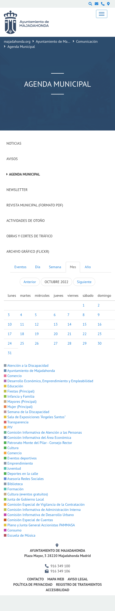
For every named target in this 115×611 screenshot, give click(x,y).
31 (10, 353)
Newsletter (16, 189)
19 (37, 333)
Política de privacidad (33, 584)
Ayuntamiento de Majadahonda (60, 41)
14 (69, 324)
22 (85, 333)
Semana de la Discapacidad (26, 411)
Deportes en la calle (21, 473)
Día (37, 267)
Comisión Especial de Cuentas (28, 520)
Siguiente (84, 282)
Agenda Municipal (24, 174)
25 (22, 343)
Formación (14, 489)
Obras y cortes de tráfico (29, 236)
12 (37, 324)
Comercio (13, 375)
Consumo (13, 530)
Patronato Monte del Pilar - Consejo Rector (38, 442)
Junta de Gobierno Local (24, 499)
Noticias (13, 143)
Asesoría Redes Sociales (24, 478)
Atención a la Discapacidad (26, 365)
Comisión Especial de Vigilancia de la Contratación (44, 504)
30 (99, 343)
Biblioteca (13, 484)
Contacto (35, 579)
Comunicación (87, 41)
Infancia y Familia (19, 396)
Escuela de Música (19, 535)
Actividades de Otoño (25, 220)
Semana (55, 267)
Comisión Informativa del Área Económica (37, 437)
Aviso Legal (78, 579)
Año (88, 267)
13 (55, 324)
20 (55, 333)
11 (22, 324)
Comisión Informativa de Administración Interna (42, 509)
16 (99, 324)
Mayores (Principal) (20, 401)
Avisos (12, 158)
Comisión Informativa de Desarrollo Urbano (39, 514)
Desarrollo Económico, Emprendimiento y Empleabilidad (48, 381)
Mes (73, 267)
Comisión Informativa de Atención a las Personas (43, 432)
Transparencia (16, 422)
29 (85, 343)
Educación (13, 386)
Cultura (11, 448)
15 (85, 324)
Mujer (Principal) (18, 406)
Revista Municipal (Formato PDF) (34, 205)
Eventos (20, 267)
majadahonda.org (17, 41)
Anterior (30, 282)
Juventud (12, 468)
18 (22, 333)
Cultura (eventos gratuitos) (26, 494)
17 (10, 333)
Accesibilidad (57, 590)
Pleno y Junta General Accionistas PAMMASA (39, 525)
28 (69, 343)
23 (99, 333)
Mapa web (55, 579)
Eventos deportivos (20, 458)
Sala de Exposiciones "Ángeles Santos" (35, 417)
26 (37, 343)
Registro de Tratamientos (79, 584)
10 (10, 324)
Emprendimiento (18, 463)
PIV (8, 427)
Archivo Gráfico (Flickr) (27, 251)
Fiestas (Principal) (19, 391)
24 (10, 343)
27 (55, 343)
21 (69, 333)
